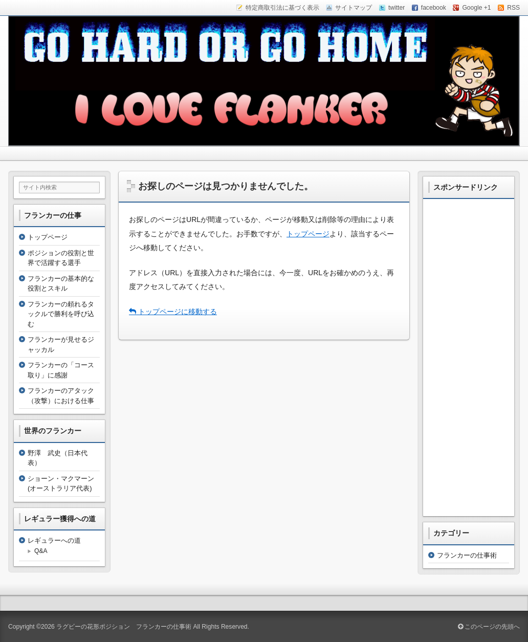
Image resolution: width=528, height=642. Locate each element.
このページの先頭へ (489, 626)
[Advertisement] (468, 357)
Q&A (41, 551)
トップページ (308, 234)
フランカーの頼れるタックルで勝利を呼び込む (61, 314)
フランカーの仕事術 (467, 555)
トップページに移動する (173, 311)
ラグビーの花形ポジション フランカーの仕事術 (123, 626)
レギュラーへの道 (54, 540)
